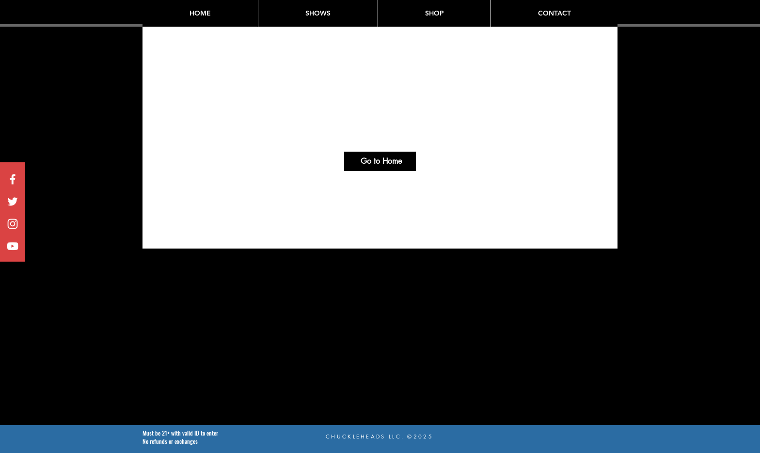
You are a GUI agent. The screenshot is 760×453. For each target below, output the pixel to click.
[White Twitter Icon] (12, 201)
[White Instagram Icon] (12, 224)
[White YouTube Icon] (12, 246)
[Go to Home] (380, 161)
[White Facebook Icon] (12, 179)
